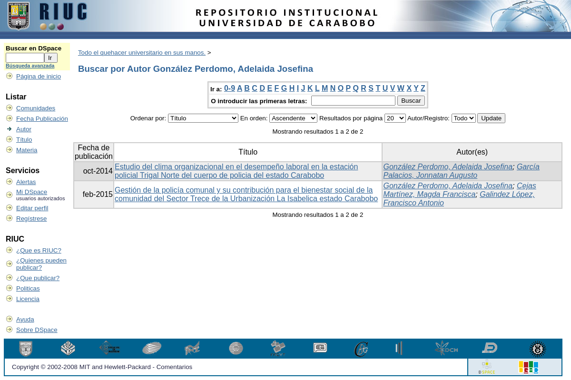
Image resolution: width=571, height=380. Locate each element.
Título (24, 139)
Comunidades (35, 108)
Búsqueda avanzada (30, 65)
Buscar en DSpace (33, 48)
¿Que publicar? (37, 278)
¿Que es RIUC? (38, 250)
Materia (26, 150)
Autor (23, 129)
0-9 (229, 88)
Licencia (27, 298)
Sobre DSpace (37, 329)
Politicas (28, 288)
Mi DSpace (31, 191)
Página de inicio (38, 76)
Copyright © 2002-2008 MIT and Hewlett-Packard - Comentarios (102, 366)
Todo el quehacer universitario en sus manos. (142, 52)
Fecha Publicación (42, 118)
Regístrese (31, 218)
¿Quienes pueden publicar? (41, 264)
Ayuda (25, 319)
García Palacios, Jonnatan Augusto (461, 171)
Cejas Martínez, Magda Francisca (459, 190)
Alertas (26, 181)
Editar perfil (32, 208)
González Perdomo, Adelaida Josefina (447, 167)
